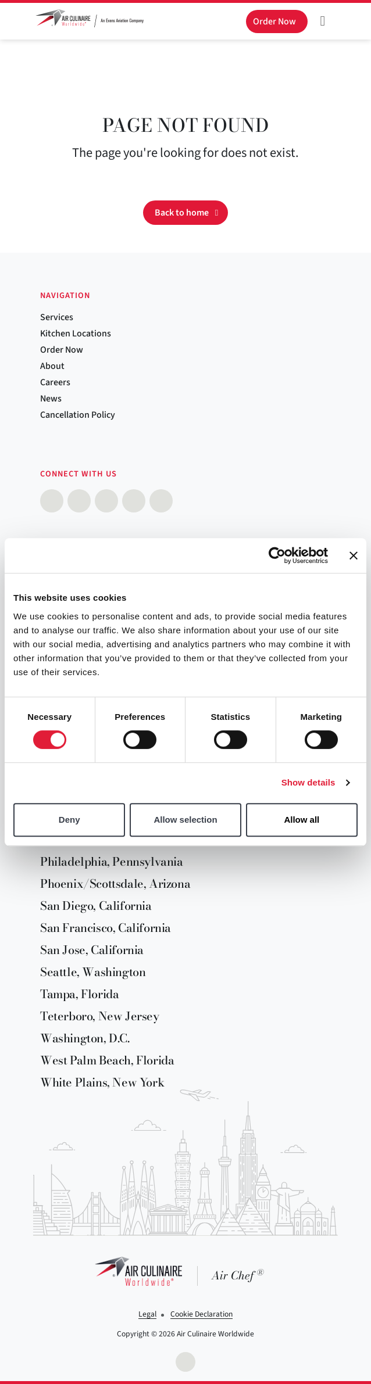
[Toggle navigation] (323, 21)
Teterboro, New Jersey (99, 1016)
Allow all (301, 819)
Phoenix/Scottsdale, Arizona (115, 883)
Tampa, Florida (79, 994)
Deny (69, 819)
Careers (55, 382)
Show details (308, 782)
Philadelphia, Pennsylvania (111, 861)
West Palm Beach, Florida (107, 1060)
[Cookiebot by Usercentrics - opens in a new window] (277, 555)
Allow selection (185, 819)
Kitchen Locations (75, 333)
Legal (147, 1314)
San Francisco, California (105, 928)
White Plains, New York (102, 1082)
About (52, 366)
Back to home (182, 212)
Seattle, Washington (92, 972)
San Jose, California (92, 950)
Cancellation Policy (77, 414)
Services (56, 317)
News (51, 398)
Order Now (61, 349)
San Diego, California (96, 906)
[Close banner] (353, 555)
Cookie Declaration (201, 1314)
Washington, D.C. (85, 1038)
